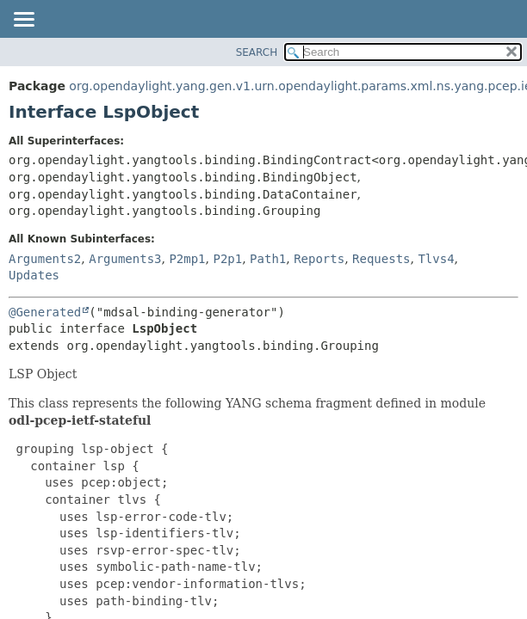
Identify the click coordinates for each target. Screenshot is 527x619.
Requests (381, 259)
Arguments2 (45, 259)
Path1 (268, 259)
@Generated (45, 312)
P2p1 (227, 259)
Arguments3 (125, 259)
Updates (34, 275)
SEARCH (257, 52)
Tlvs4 (436, 259)
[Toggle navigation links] (23, 21)
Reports (319, 259)
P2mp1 (187, 259)
